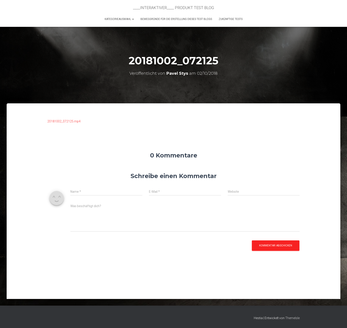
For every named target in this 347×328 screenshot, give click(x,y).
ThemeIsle (292, 318)
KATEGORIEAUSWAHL (119, 19)
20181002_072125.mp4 (64, 121)
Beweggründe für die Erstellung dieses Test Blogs (176, 19)
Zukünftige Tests (231, 19)
